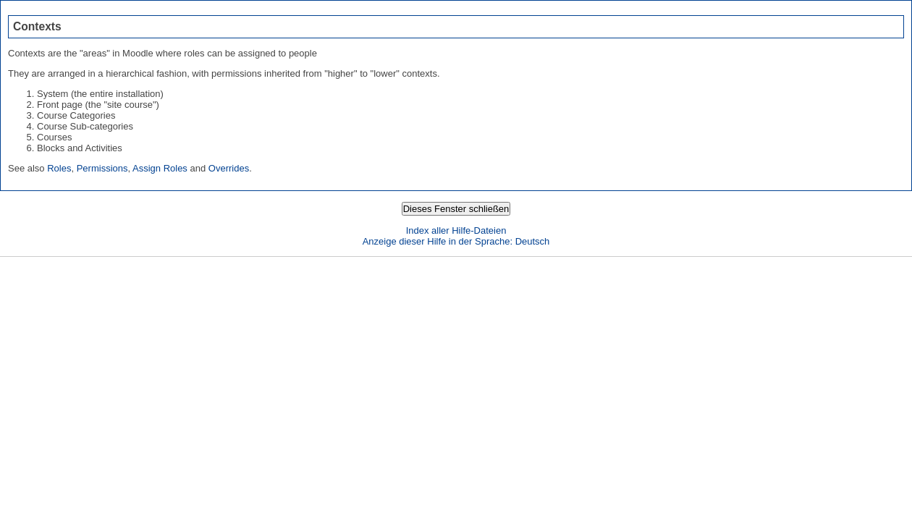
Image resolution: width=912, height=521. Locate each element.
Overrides (228, 168)
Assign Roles (159, 168)
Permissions (102, 168)
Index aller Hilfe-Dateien (456, 230)
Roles (59, 168)
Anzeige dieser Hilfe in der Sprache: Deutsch (456, 241)
